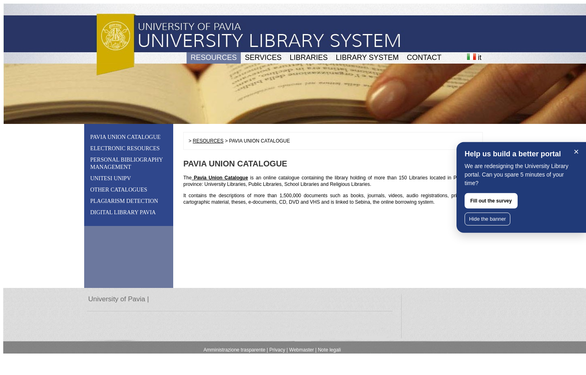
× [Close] (576, 152)
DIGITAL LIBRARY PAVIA (123, 212)
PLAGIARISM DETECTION (124, 201)
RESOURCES (214, 57)
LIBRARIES (309, 57)
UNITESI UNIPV (110, 178)
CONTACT (424, 57)
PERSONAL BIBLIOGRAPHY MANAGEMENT (126, 163)
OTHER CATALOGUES (118, 190)
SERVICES (263, 57)
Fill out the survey (491, 201)
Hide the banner (487, 219)
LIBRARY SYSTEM (367, 57)
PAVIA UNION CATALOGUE (125, 137)
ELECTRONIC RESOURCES (125, 148)
